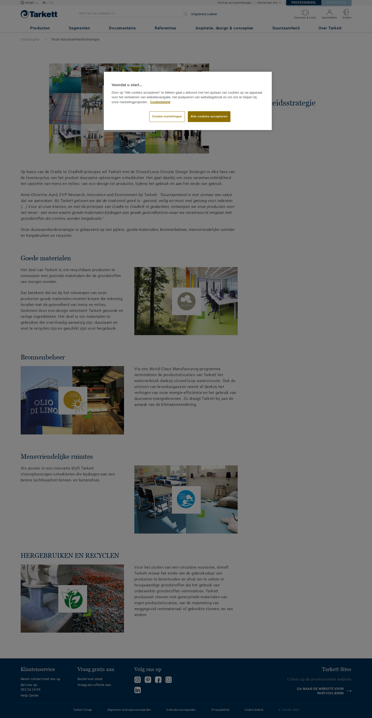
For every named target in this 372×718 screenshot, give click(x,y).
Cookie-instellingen (167, 116)
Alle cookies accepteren (209, 116)
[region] (188, 101)
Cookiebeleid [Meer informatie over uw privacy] (160, 102)
